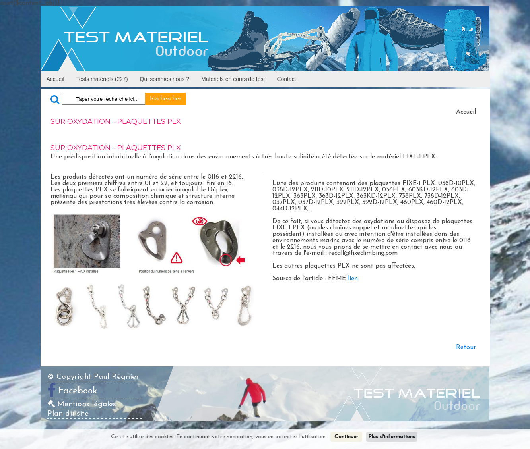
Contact (286, 79)
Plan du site (68, 414)
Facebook (77, 391)
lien (353, 279)
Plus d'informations (391, 437)
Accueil (55, 79)
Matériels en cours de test (233, 79)
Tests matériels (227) (102, 79)
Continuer (346, 437)
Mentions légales (81, 404)
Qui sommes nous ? (165, 79)
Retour (466, 347)
